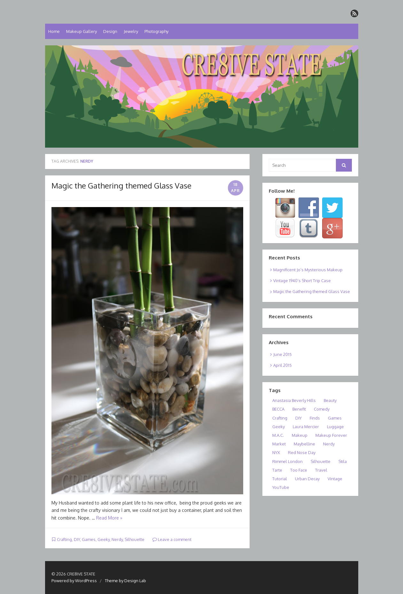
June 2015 (282, 354)
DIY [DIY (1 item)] (298, 417)
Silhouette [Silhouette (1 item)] (320, 461)
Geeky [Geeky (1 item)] (278, 426)
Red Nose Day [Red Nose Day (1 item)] (301, 452)
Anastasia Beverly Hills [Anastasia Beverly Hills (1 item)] (294, 400)
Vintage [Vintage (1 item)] (335, 478)
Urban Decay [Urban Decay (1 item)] (307, 478)
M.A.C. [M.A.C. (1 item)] (278, 435)
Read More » (109, 518)
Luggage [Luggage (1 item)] (335, 426)
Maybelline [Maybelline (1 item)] (304, 443)
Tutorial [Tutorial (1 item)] (279, 478)
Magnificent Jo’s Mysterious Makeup (308, 269)
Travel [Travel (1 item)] (321, 470)
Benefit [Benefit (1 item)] (299, 409)
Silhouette (134, 539)
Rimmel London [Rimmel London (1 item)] (287, 461)
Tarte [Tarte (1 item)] (277, 470)
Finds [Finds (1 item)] (315, 417)
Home (54, 31)
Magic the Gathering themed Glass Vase (121, 185)
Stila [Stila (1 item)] (342, 461)
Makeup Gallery (81, 31)
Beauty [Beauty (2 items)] (330, 400)
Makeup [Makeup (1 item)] (299, 435)
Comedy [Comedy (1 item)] (321, 409)
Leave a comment (171, 539)
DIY (77, 539)
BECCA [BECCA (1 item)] (278, 409)
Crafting (64, 539)
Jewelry (131, 31)
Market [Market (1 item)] (279, 443)
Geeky (103, 539)
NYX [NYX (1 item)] (276, 452)
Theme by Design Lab (125, 580)
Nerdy (117, 539)
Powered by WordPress (74, 580)
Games (89, 539)
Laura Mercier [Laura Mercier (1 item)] (306, 426)
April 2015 (282, 365)
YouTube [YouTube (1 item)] (280, 487)
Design (110, 31)
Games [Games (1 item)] (335, 417)
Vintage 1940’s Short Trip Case (302, 280)
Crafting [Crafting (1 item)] (279, 417)
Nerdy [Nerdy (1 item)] (329, 443)
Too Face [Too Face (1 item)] (298, 470)
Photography (156, 31)
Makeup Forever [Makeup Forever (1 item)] (331, 435)
